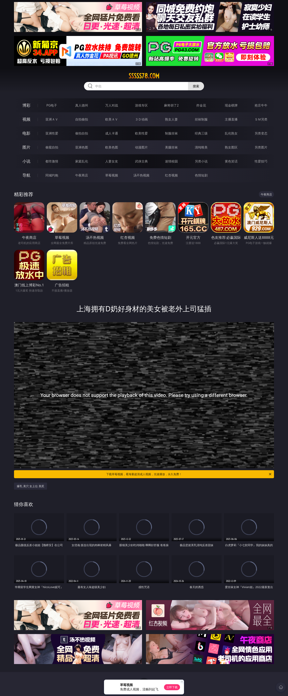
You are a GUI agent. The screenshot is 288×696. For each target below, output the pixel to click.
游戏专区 (141, 105)
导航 (26, 175)
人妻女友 (111, 161)
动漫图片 (141, 147)
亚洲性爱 (51, 133)
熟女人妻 (171, 119)
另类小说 (201, 161)
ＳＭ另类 (261, 119)
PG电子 (51, 105)
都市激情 (51, 161)
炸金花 (201, 105)
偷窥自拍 (51, 147)
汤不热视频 (141, 175)
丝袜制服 (201, 119)
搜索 (196, 86)
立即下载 (172, 687)
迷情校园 (171, 161)
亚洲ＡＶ (51, 119)
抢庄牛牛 (261, 105)
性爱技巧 (261, 161)
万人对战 (111, 105)
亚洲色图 (81, 147)
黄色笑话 (231, 161)
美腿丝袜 (171, 147)
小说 (26, 161)
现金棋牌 (231, 105)
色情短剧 (201, 175)
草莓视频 (111, 175)
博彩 (26, 105)
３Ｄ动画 (141, 119)
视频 (26, 119)
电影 (26, 133)
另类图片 (261, 147)
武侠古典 (141, 161)
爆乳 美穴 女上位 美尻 (30, 486)
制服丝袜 (171, 133)
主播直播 (231, 119)
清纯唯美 (201, 147)
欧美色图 (111, 147)
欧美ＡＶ (111, 119)
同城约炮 (51, 175)
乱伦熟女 (231, 133)
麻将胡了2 (171, 105)
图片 (26, 147)
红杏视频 (171, 175)
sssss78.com (144, 76)
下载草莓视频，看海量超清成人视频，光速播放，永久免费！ (189, 474)
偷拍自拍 (81, 133)
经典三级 (201, 133)
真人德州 (81, 105)
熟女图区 (231, 147)
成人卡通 (111, 133)
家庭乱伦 (81, 161)
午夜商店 (81, 175)
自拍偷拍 (81, 119)
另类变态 (261, 133)
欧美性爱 (141, 133)
